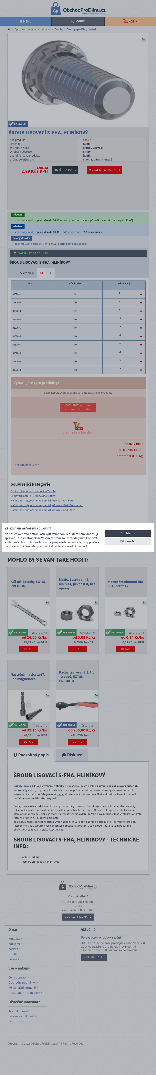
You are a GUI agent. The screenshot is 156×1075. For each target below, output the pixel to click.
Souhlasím (128, 533)
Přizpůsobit (128, 541)
